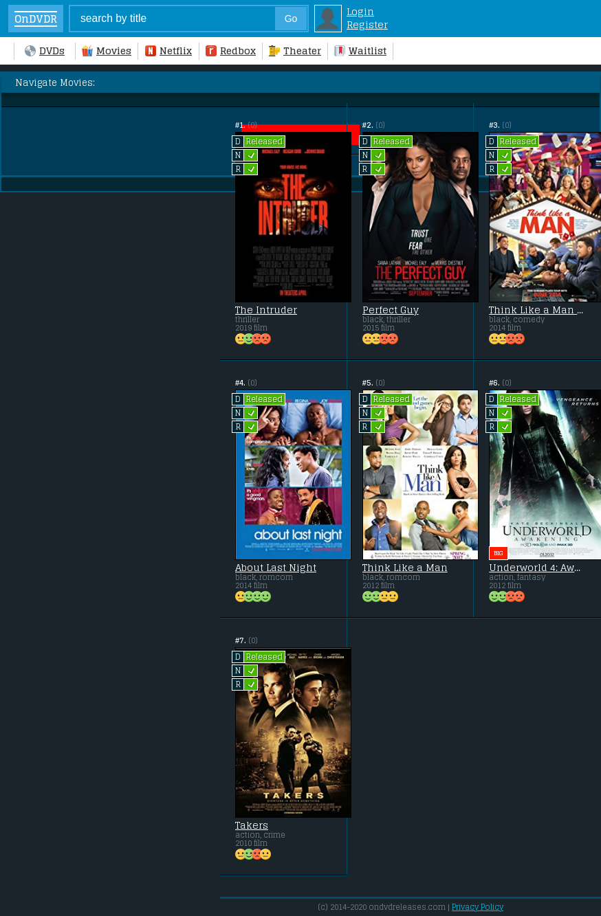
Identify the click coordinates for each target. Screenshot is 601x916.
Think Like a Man (405, 567)
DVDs (45, 50)
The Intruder (266, 309)
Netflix (168, 50)
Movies (106, 50)
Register (367, 24)
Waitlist (360, 50)
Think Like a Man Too (537, 309)
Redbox (231, 50)
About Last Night (275, 567)
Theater (295, 50)
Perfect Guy (390, 309)
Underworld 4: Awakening (537, 567)
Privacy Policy (477, 907)
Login (360, 11)
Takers (251, 825)
